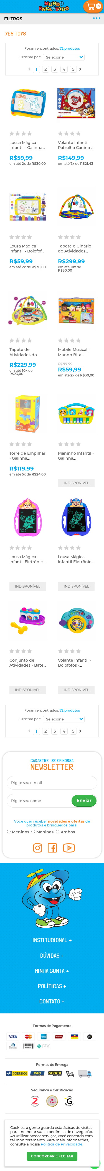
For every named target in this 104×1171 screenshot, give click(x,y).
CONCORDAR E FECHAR (52, 1156)
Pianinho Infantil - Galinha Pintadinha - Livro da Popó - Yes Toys (76, 461)
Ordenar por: (30, 57)
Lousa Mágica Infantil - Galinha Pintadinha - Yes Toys (25, 150)
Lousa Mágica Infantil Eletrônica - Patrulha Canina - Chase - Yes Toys (75, 564)
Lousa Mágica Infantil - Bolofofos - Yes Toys (27, 251)
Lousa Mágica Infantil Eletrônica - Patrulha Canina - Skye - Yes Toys (27, 564)
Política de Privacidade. (62, 1144)
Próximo (80, 69)
